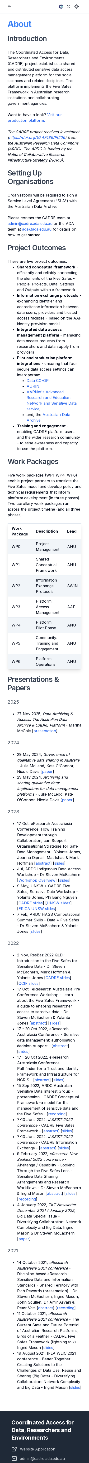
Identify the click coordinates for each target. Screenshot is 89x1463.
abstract (43, 863)
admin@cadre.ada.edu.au (30, 223)
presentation (44, 730)
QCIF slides (28, 983)
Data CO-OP (38, 380)
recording (57, 1114)
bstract (46, 1307)
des (50, 1347)
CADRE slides (31, 903)
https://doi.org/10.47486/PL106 (37, 137)
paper (47, 771)
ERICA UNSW (32, 908)
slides (59, 863)
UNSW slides (58, 903)
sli (45, 1347)
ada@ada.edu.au (37, 229)
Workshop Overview (37, 880)
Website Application (37, 1449)
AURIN (33, 386)
